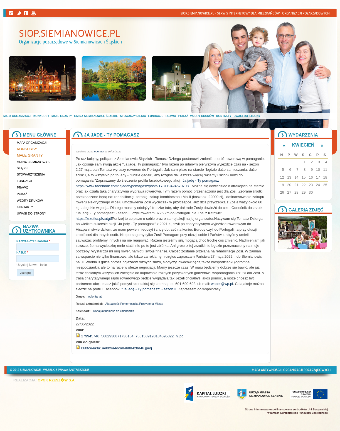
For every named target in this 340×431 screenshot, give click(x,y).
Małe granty (61, 116)
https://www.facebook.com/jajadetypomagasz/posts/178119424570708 (132, 186)
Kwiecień (303, 145)
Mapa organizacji (17, 116)
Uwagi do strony (247, 116)
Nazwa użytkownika (33, 241)
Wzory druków (202, 116)
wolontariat (95, 296)
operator (99, 151)
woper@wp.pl (222, 284)
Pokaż (183, 116)
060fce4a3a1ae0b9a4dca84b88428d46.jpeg (116, 348)
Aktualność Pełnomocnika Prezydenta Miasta (134, 303)
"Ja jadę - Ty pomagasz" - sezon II (149, 289)
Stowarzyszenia (133, 116)
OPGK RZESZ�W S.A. (56, 380)
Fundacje (155, 116)
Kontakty (223, 116)
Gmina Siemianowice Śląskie (96, 116)
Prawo (171, 116)
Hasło (22, 252)
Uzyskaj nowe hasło (31, 265)
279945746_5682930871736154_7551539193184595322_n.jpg (132, 336)
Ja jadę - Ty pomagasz (201, 180)
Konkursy (41, 116)
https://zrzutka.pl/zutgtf (94, 218)
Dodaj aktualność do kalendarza (113, 311)
